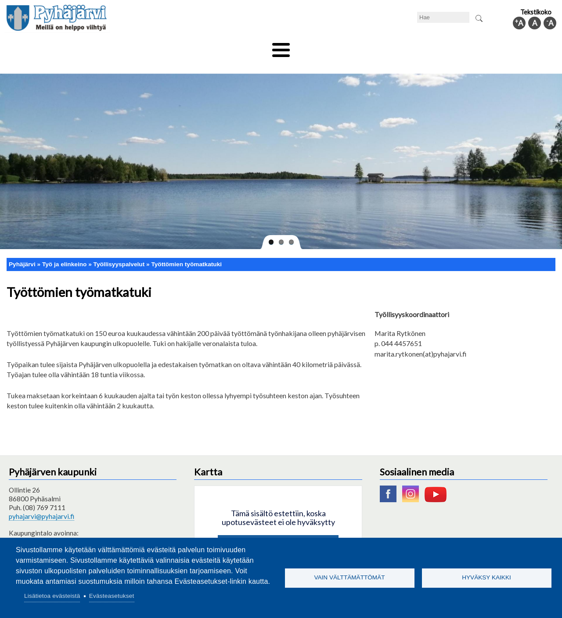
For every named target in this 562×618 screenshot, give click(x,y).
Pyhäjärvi (22, 249)
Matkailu (328, 47)
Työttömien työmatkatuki (186, 249)
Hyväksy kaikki (486, 577)
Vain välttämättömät (349, 577)
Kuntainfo (474, 47)
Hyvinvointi (281, 47)
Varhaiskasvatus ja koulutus (158, 47)
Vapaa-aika (232, 47)
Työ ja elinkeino (380, 47)
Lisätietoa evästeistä (52, 596)
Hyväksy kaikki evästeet (278, 531)
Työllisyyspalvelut (119, 249)
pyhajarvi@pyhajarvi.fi (41, 501)
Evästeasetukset (111, 596)
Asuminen (87, 47)
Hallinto (431, 47)
